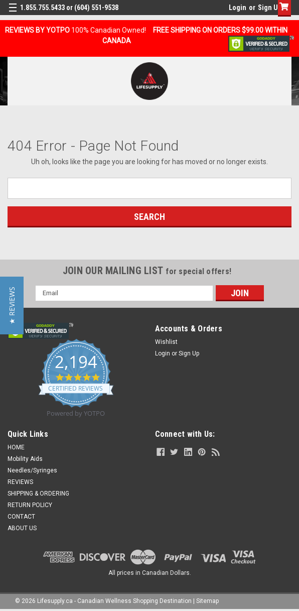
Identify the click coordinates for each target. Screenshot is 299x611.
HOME (16, 447)
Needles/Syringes (32, 470)
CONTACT (21, 516)
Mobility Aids (25, 458)
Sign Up (269, 8)
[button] (12, 305)
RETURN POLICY (30, 505)
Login (237, 8)
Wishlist (166, 341)
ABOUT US (22, 528)
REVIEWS (20, 481)
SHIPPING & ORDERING (38, 493)
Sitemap (207, 600)
